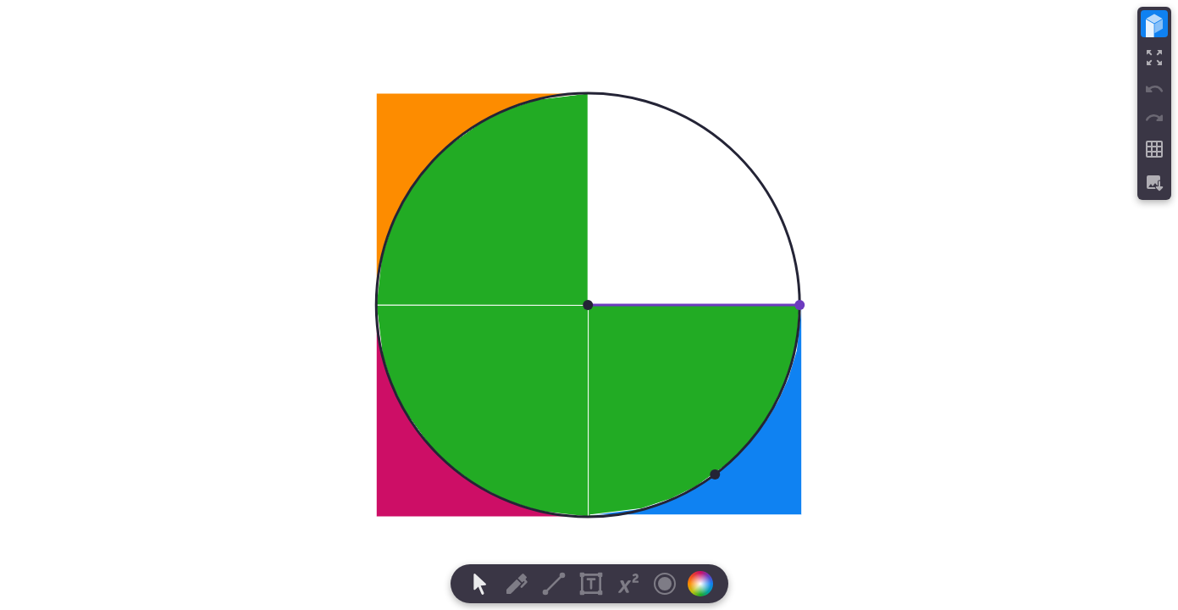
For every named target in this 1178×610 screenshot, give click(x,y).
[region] (589, 305)
